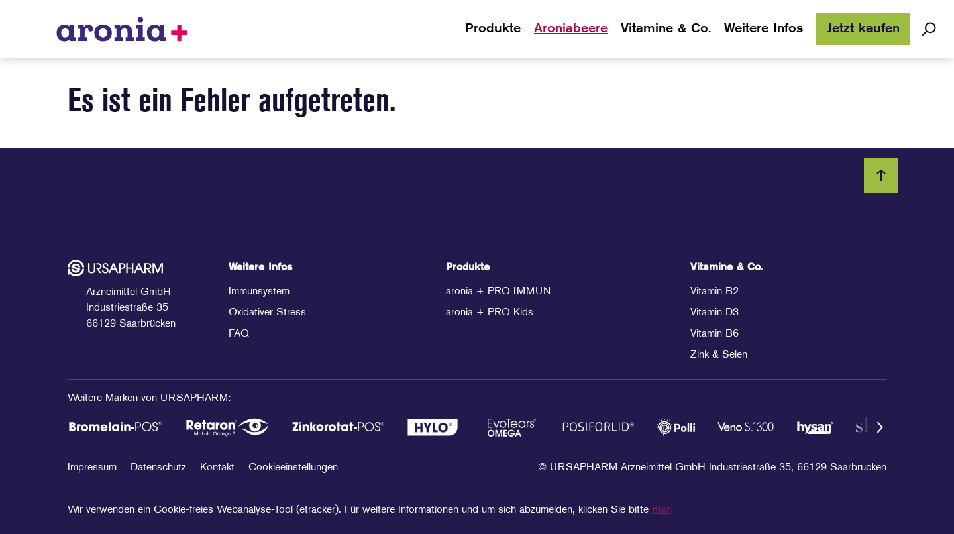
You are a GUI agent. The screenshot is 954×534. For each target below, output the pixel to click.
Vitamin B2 (714, 291)
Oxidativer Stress (267, 312)
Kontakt (219, 467)
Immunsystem (259, 291)
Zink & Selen (718, 355)
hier (661, 510)
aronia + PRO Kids (489, 312)
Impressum (94, 467)
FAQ (239, 334)
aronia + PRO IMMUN (498, 291)
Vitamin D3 (714, 312)
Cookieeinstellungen (293, 467)
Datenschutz (160, 467)
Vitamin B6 (714, 334)
